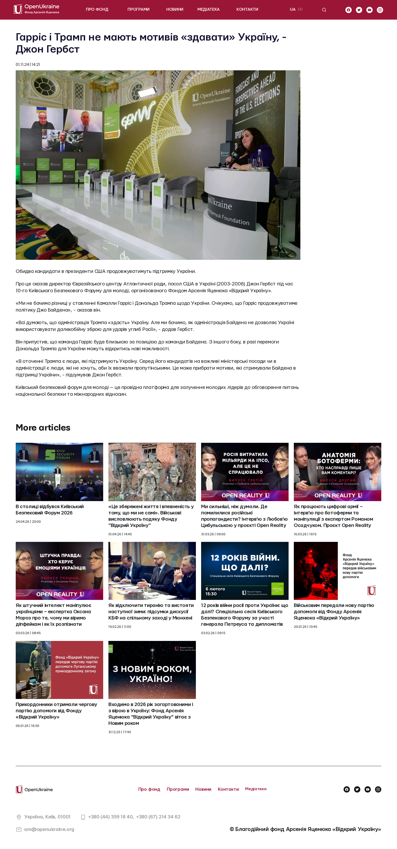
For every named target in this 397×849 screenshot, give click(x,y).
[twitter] (359, 10)
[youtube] (369, 10)
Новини (203, 789)
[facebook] (348, 10)
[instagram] (380, 10)
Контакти (228, 789)
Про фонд (149, 789)
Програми (178, 789)
